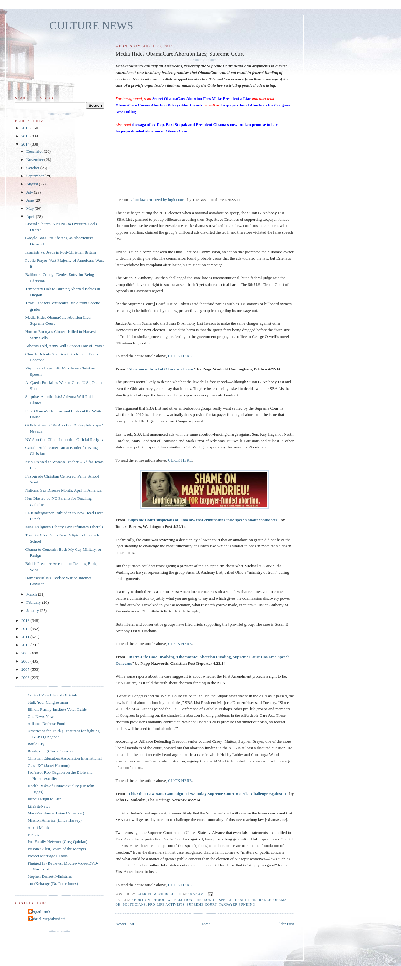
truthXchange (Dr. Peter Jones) (53, 883)
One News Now (41, 716)
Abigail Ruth (39, 911)
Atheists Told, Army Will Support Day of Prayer (64, 346)
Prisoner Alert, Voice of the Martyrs (57, 848)
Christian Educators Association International (65, 758)
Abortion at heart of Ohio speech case (161, 369)
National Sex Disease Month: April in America (63, 490)
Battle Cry (36, 743)
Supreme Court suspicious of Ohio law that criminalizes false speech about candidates (202, 520)
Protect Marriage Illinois (48, 856)
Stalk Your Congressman (48, 702)
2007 (25, 669)
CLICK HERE (180, 356)
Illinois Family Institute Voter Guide (57, 709)
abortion (141, 899)
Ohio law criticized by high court (158, 199)
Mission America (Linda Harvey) (55, 820)
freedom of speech (213, 899)
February (34, 602)
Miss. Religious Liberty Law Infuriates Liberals (64, 526)
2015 (25, 136)
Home (205, 924)
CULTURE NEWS (91, 26)
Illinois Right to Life (44, 799)
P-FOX (33, 834)
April (31, 216)
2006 (25, 677)
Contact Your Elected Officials (52, 695)
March (32, 594)
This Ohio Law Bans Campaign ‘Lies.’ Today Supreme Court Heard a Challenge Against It (207, 793)
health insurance (253, 899)
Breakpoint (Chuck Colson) (50, 751)
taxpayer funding (237, 904)
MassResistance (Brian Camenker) (56, 813)
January (33, 610)
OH (118, 904)
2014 (25, 144)
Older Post (285, 924)
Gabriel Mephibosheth (47, 919)
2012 (25, 628)
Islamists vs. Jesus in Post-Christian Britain (60, 252)
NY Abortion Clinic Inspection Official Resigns (64, 439)
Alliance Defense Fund (46, 723)
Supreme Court (201, 904)
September (35, 175)
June (30, 200)
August (32, 184)
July (30, 192)
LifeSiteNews (39, 806)
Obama (280, 899)
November (35, 159)
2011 (25, 636)
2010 (25, 645)
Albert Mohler (39, 827)
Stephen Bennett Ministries (50, 876)
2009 (25, 653)
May (30, 208)
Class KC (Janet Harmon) (49, 765)
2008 (25, 661)
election (183, 899)
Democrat (162, 899)
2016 (25, 128)
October (33, 167)
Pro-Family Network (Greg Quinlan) (57, 841)
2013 (25, 620)
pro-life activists (166, 904)
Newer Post (124, 924)
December (35, 151)
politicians (134, 904)
